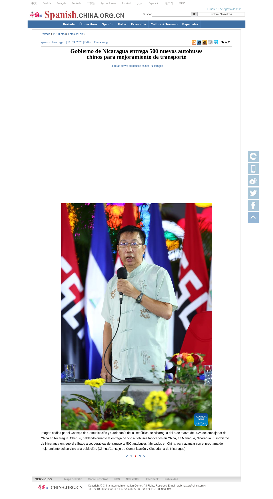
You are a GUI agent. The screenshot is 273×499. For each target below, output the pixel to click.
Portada (69, 24)
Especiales (190, 24)
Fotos (122, 24)
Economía (138, 24)
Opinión (107, 24)
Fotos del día (75, 34)
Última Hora (88, 24)
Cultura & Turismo (164, 24)
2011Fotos (59, 34)
